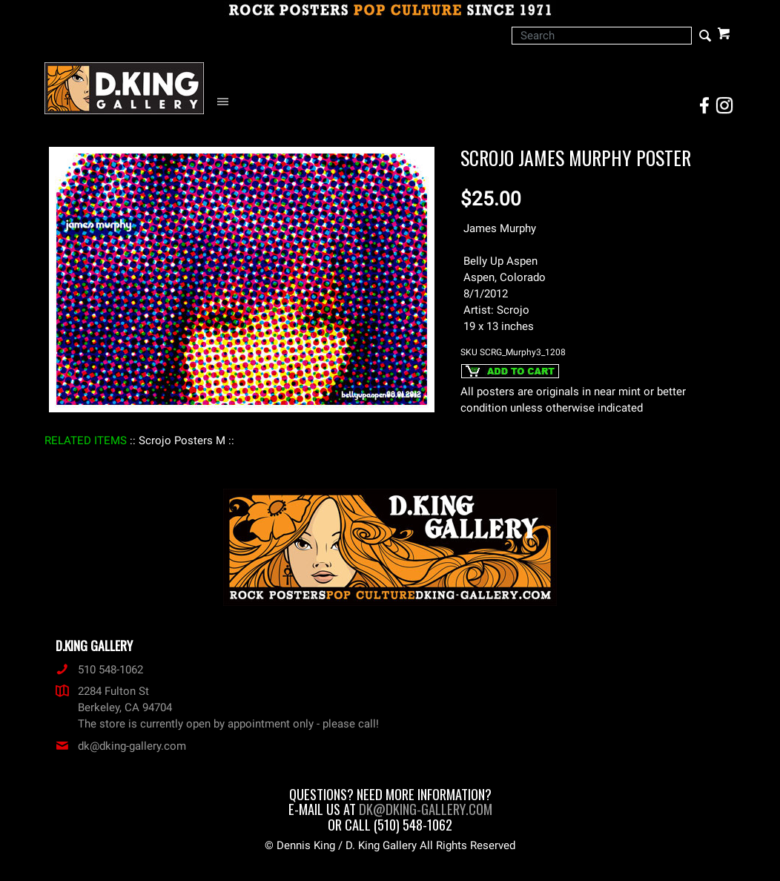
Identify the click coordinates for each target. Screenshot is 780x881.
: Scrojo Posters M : (182, 440)
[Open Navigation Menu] (226, 102)
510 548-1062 (99, 669)
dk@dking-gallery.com (121, 746)
